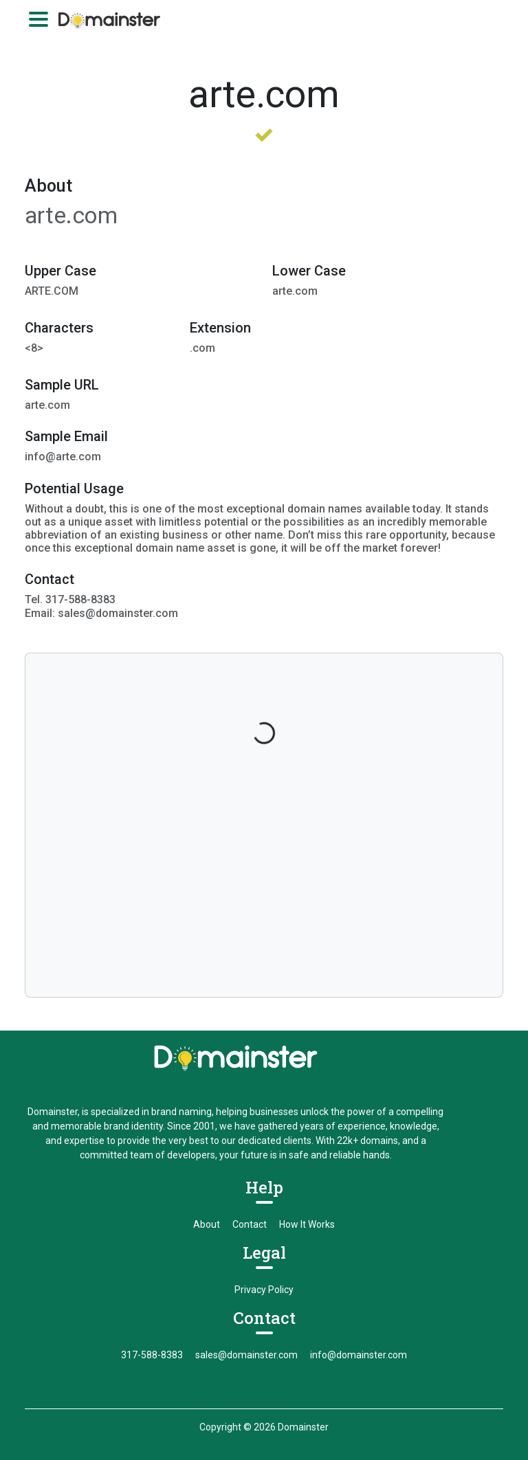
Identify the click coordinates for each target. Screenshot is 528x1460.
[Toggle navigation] (38, 19)
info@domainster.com (358, 1354)
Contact (249, 1224)
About (206, 1224)
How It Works (307, 1224)
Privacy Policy (264, 1289)
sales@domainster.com (246, 1354)
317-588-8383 (152, 1354)
